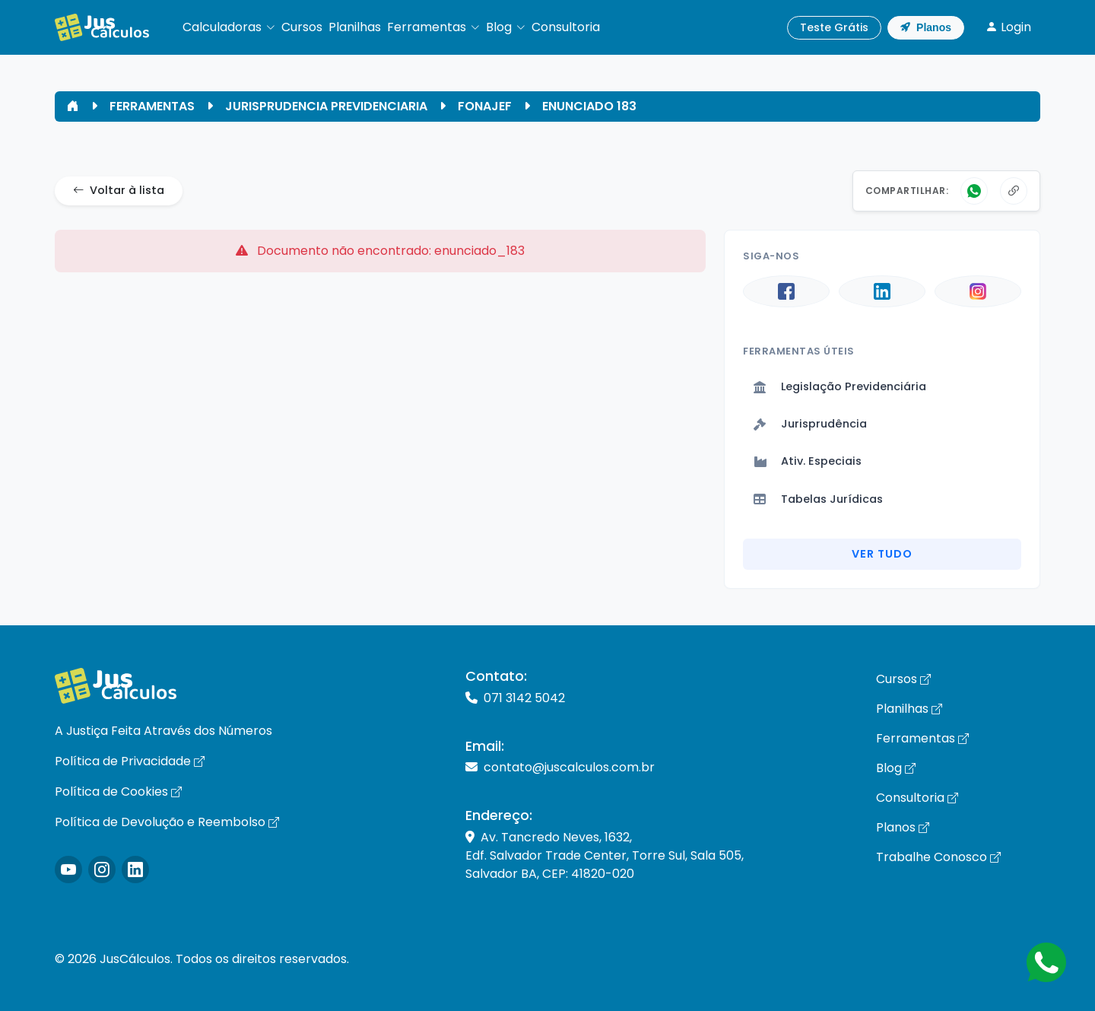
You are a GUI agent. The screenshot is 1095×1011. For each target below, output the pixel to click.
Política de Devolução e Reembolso (167, 822)
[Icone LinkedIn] (135, 869)
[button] (228, 27)
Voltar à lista (118, 191)
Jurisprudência (810, 423)
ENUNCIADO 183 (589, 106)
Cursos (903, 679)
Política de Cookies (118, 791)
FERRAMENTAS (152, 106)
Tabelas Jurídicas (818, 499)
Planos (925, 27)
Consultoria (917, 797)
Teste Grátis (834, 27)
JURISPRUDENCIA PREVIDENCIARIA (326, 106)
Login (1008, 27)
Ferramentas (922, 738)
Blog (896, 768)
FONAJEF (485, 106)
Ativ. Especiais (808, 461)
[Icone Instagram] (68, 869)
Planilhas (909, 708)
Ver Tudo (882, 553)
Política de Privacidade (130, 761)
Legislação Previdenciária (840, 386)
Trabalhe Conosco (938, 857)
